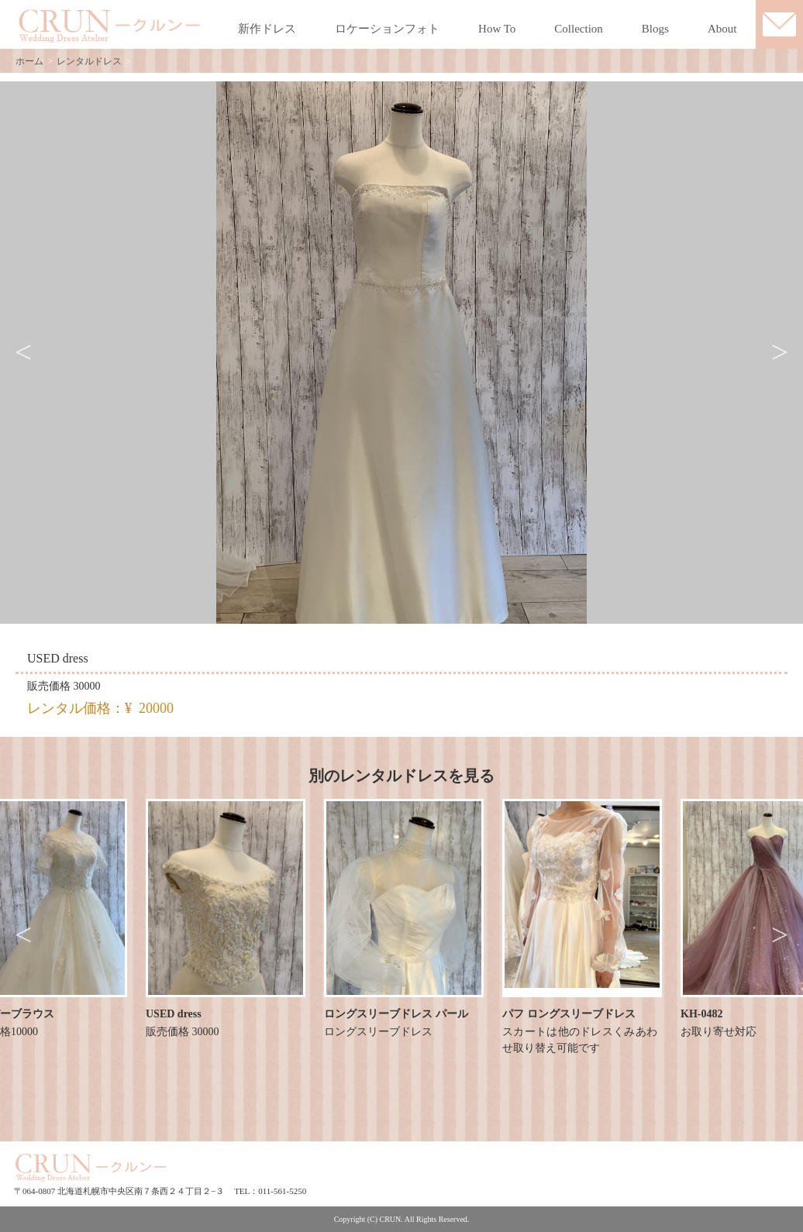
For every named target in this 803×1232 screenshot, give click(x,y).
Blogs (655, 28)
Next (779, 352)
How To (496, 28)
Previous (23, 352)
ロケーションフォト (387, 28)
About (722, 28)
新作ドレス (267, 28)
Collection (578, 28)
